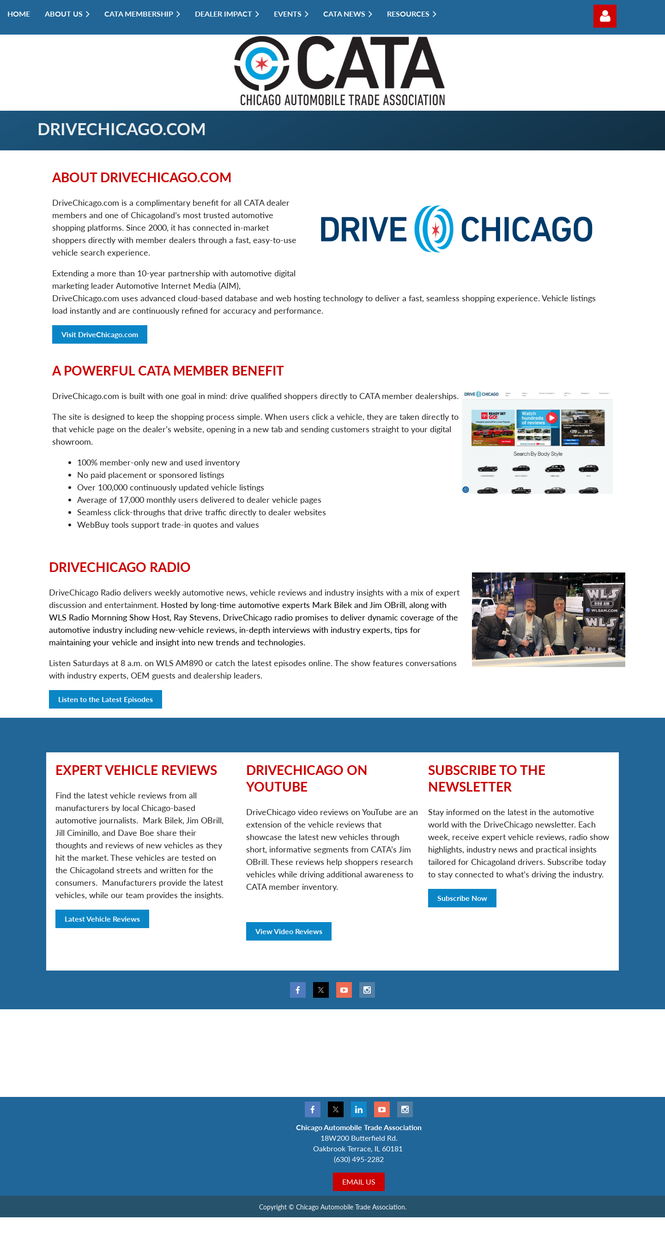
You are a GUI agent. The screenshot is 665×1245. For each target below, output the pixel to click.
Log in (605, 16)
